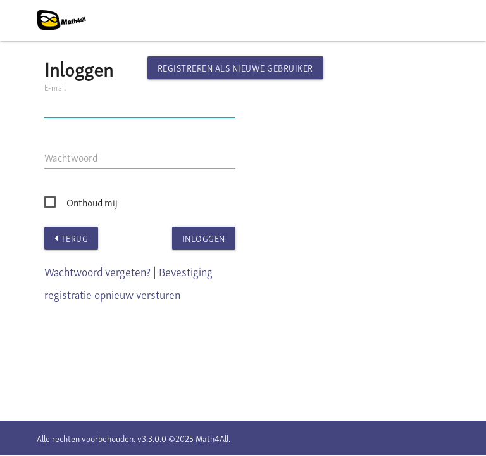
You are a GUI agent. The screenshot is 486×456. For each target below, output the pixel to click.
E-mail (55, 87)
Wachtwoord (70, 157)
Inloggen (203, 238)
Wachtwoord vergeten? (97, 271)
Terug (71, 238)
